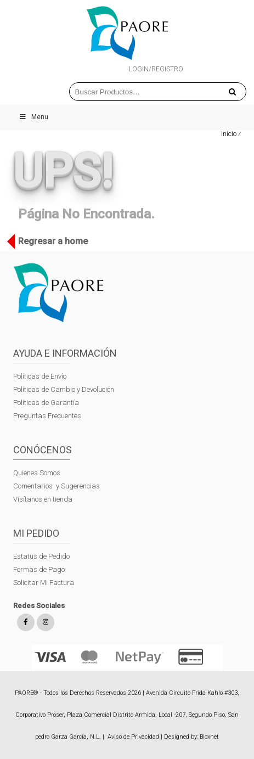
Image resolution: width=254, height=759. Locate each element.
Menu (33, 117)
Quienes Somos (36, 473)
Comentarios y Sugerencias (56, 486)
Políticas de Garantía (47, 402)
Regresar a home (50, 241)
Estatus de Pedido (41, 556)
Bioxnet (209, 736)
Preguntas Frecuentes (47, 416)
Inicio (228, 134)
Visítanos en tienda (42, 499)
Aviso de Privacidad (133, 736)
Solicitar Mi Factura (43, 582)
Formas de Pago (39, 569)
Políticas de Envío (39, 376)
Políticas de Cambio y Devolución (63, 389)
